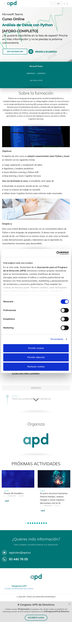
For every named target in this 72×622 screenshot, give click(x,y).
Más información (15, 52)
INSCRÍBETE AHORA (36, 618)
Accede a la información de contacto (19, 588)
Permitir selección (36, 357)
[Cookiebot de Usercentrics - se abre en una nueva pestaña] (56, 253)
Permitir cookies (36, 348)
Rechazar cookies (36, 366)
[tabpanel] (18, 488)
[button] (26, 523)
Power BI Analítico (13, 493)
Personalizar (57, 339)
